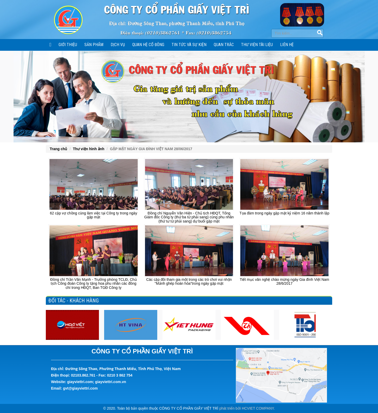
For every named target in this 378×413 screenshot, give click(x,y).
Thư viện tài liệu (257, 44)
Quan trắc (224, 44)
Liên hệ (287, 44)
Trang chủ (58, 149)
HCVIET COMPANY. (258, 408)
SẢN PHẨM (93, 44)
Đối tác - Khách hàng (73, 300)
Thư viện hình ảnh (88, 149)
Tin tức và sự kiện (189, 44)
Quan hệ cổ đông (148, 44)
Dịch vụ (118, 44)
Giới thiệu (68, 44)
